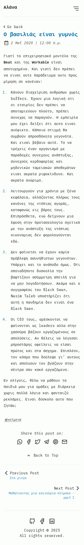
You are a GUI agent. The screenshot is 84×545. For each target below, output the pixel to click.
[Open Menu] (75, 8)
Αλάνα (10, 7)
